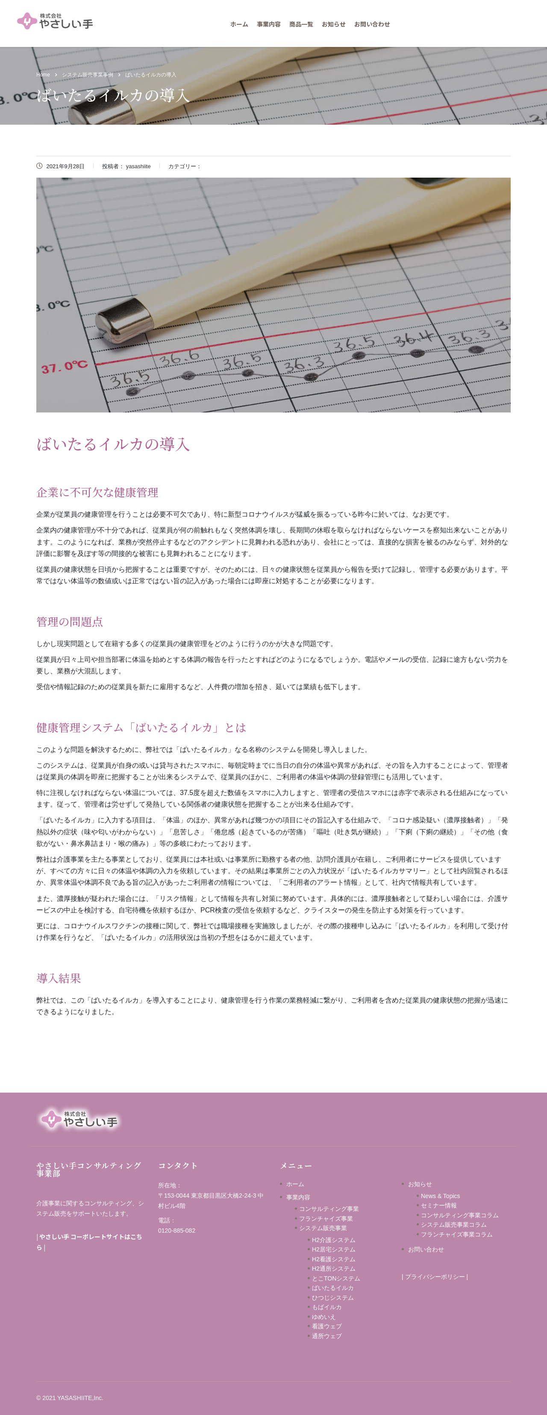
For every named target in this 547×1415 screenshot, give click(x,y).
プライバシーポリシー (435, 1276)
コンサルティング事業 (329, 1208)
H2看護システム (334, 1259)
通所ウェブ (327, 1336)
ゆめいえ (339, 1316)
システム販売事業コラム (454, 1224)
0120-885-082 (176, 1230)
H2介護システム (334, 1240)
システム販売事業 (323, 1228)
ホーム (239, 24)
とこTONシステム (336, 1278)
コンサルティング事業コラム (460, 1215)
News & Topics (440, 1196)
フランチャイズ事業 (326, 1218)
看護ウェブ (339, 1326)
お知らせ (334, 24)
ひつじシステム (342, 1297)
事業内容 (269, 24)
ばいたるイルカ (333, 1287)
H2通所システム (334, 1268)
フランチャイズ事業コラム (457, 1234)
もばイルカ (339, 1307)
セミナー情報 (439, 1205)
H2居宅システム (334, 1249)
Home (43, 75)
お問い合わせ (372, 24)
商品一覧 (301, 24)
